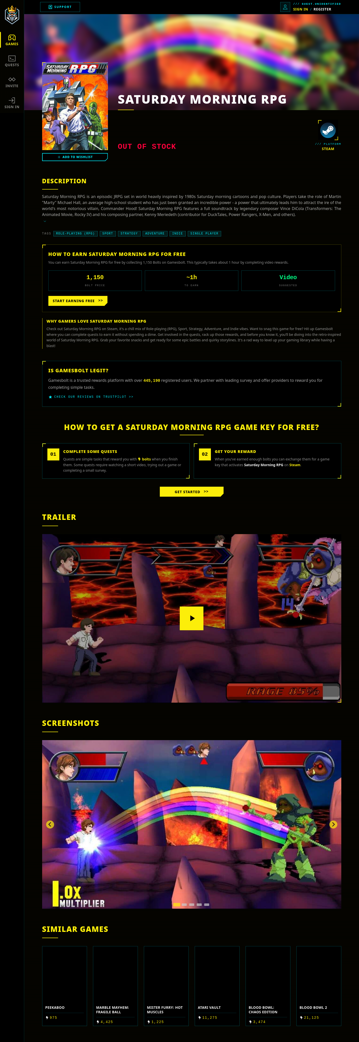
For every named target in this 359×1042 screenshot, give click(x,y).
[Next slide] (333, 825)
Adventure (155, 233)
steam (328, 148)
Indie (177, 233)
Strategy (129, 233)
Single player (204, 233)
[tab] (176, 904)
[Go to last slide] (50, 825)
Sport (107, 233)
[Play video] (192, 618)
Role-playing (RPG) (75, 233)
